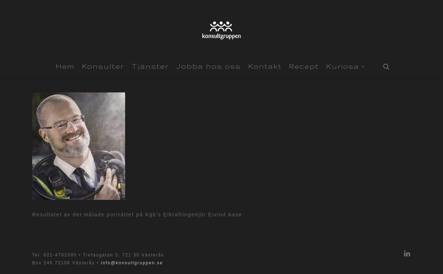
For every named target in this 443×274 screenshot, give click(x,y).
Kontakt (265, 66)
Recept (304, 66)
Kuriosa (345, 65)
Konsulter (103, 66)
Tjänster (150, 66)
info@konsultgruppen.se (132, 262)
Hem (65, 66)
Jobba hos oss (208, 66)
